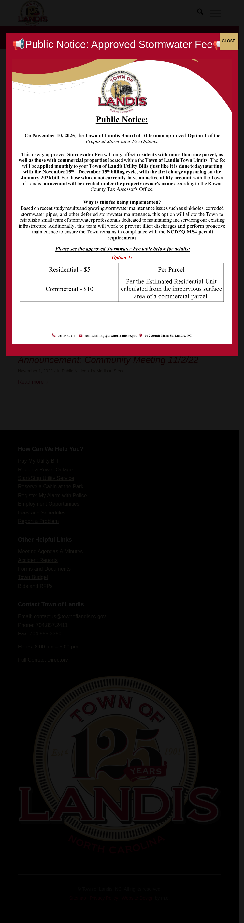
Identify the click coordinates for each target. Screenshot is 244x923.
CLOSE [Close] (229, 41)
